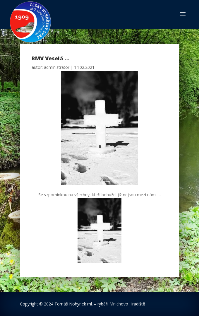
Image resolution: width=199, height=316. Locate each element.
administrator (56, 67)
